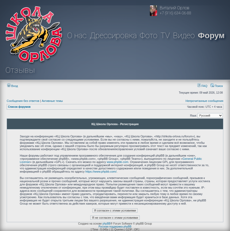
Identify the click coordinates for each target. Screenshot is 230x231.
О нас (77, 35)
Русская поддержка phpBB (115, 226)
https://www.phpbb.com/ (101, 171)
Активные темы (52, 100)
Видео (184, 35)
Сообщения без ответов (23, 100)
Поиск (216, 85)
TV (165, 35)
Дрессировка (113, 35)
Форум (211, 35)
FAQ (202, 85)
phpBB (107, 223)
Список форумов (19, 106)
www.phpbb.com (117, 162)
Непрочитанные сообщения (204, 100)
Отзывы (20, 70)
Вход (12, 85)
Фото (148, 35)
